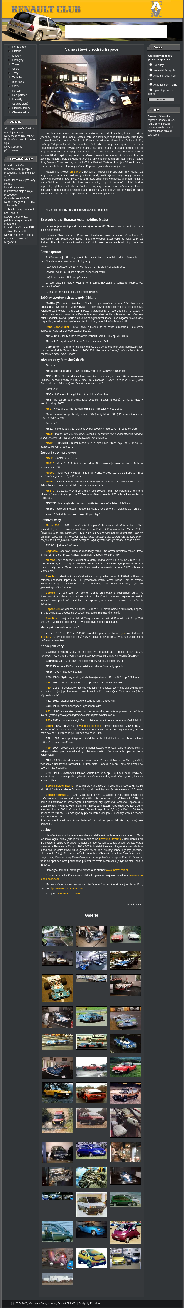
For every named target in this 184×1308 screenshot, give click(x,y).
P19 (48, 687)
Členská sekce (20, 112)
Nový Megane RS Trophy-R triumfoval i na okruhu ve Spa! (19, 139)
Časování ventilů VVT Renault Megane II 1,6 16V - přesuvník (19, 202)
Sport (15, 68)
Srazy (15, 86)
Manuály (17, 99)
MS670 (50, 490)
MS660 (50, 481)
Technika (17, 77)
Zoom (49, 725)
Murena (50, 560)
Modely (16, 55)
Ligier (121, 633)
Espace (50, 592)
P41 (48, 711)
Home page (19, 46)
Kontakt (16, 90)
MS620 (50, 458)
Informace (18, 81)
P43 (48, 720)
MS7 (48, 408)
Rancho (51, 576)
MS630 (50, 463)
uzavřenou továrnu (110, 839)
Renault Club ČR (66, 1303)
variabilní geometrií (91, 725)
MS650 (50, 472)
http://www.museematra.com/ (66, 888)
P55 (48, 747)
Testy (15, 73)
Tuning (16, 64)
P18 (48, 682)
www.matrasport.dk (117, 870)
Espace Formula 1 (57, 794)
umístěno (76, 171)
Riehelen (95, 1303)
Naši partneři (19, 95)
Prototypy (18, 60)
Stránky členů (20, 103)
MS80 (49, 433)
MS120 (50, 443)
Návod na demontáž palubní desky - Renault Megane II (18, 220)
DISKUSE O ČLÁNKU (69, 893)
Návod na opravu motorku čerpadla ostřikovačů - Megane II (19, 238)
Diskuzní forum (21, 108)
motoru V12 (47, 636)
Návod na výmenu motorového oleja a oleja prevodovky (18, 191)
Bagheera (52, 551)
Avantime (52, 618)
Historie (16, 51)
